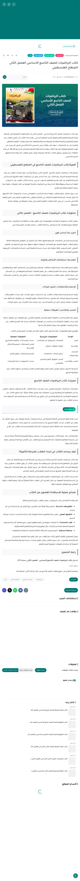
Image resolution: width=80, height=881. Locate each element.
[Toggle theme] (75, 875)
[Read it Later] (4, 55)
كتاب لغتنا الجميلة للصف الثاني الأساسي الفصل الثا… (48, 746)
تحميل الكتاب (73, 566)
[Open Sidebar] (9, 4)
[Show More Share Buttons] (4, 590)
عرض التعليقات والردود (10, 670)
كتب (30, 55)
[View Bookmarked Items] (4, 4)
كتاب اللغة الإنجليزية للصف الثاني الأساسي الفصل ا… (48, 771)
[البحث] (15, 77)
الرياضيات (59, 55)
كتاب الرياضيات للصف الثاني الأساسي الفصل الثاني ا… (48, 759)
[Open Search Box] (14, 4)
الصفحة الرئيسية (72, 55)
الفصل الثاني (38, 55)
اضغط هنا (20, 571)
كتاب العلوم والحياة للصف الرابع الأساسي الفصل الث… (48, 722)
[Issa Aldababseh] (76, 77)
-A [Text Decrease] (16, 55)
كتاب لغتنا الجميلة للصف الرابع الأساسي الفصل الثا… (48, 710)
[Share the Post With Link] (26, 590)
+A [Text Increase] (8, 55)
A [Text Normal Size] (12, 55)
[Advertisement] (40, 24)
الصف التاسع (49, 55)
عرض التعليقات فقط (26, 670)
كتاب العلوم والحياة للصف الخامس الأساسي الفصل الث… (47, 734)
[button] (20, 590)
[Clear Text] (4, 77)
